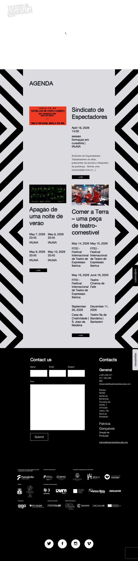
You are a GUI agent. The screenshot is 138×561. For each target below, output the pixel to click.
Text (32, 381)
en (116, 10)
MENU (125, 10)
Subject (71, 367)
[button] (101, 10)
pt (111, 10)
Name (32, 367)
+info (81, 177)
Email (51, 367)
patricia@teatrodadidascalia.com (113, 442)
